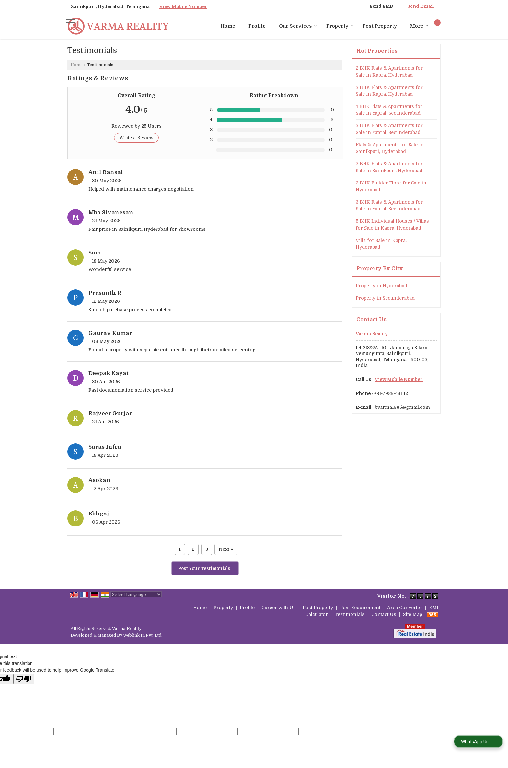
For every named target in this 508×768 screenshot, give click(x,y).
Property (339, 26)
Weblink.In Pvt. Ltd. (142, 635)
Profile (257, 26)
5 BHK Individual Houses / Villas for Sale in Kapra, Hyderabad (392, 224)
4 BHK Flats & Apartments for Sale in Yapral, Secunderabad (389, 110)
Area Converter (404, 607)
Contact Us (383, 614)
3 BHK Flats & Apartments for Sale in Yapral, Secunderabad (389, 129)
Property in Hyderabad (381, 285)
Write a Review (136, 137)
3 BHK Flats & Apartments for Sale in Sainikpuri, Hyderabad (389, 167)
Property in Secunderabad (385, 298)
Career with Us (278, 607)
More (419, 26)
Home (228, 26)
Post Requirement (360, 607)
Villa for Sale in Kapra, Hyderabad (381, 244)
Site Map (412, 614)
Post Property (380, 26)
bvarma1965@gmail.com (402, 407)
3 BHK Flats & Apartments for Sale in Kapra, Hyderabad (389, 91)
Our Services (298, 26)
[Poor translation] (23, 679)
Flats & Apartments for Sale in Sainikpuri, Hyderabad (390, 148)
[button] (183, 6)
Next (226, 549)
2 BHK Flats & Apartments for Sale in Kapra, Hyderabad (389, 71)
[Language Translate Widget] (136, 594)
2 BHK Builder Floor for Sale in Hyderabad (391, 186)
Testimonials (349, 614)
